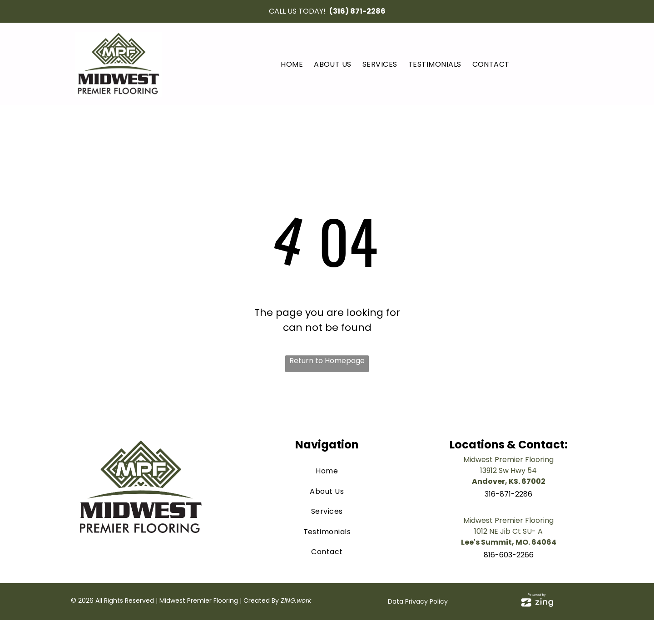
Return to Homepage (327, 360)
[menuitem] (291, 64)
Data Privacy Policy (418, 601)
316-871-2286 (508, 494)
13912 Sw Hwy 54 (508, 470)
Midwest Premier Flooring (508, 459)
